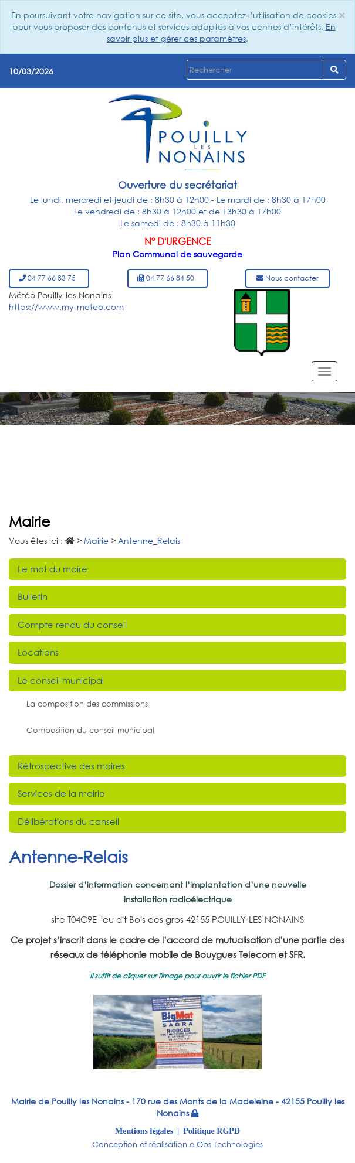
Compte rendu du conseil (72, 624)
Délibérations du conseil (68, 821)
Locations (38, 652)
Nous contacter (287, 278)
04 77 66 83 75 (49, 278)
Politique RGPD (211, 1131)
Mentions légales (144, 1131)
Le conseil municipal (61, 680)
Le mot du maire (52, 569)
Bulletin (33, 596)
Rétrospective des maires (71, 766)
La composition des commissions (87, 704)
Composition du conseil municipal (90, 730)
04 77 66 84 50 (167, 278)
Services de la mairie (61, 793)
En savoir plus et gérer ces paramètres (221, 32)
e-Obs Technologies (226, 1145)
